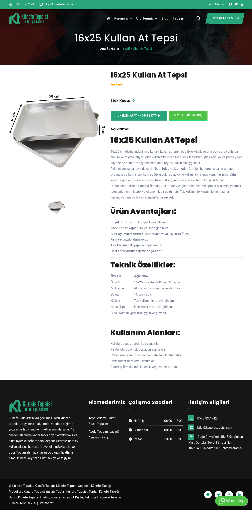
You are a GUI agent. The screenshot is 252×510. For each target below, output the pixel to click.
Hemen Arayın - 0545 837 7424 (139, 115)
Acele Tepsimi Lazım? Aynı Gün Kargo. (104, 434)
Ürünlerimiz (145, 18)
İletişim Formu (224, 18)
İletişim (178, 18)
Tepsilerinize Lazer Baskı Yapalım (102, 421)
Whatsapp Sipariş (188, 115)
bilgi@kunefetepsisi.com (58, 4)
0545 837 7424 (21, 4)
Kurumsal (121, 18)
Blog (164, 18)
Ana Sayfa (107, 49)
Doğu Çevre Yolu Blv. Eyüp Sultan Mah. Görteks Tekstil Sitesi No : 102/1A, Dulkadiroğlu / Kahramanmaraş (215, 442)
